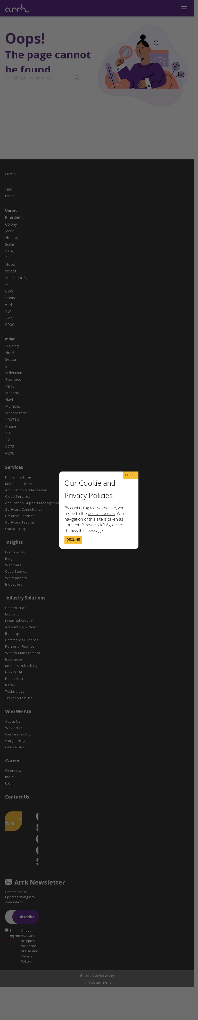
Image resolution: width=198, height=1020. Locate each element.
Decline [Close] (73, 540)
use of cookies (101, 513)
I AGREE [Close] (130, 475)
